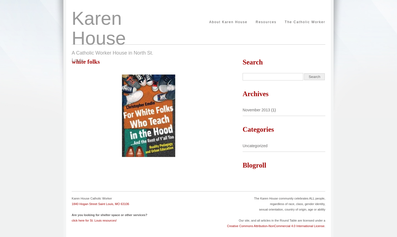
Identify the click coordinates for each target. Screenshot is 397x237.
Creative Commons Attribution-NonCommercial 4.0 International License (275, 226)
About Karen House (228, 22)
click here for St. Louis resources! (94, 220)
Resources (266, 22)
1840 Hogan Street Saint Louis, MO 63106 (100, 204)
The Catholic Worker (305, 22)
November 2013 (256, 110)
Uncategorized (255, 146)
